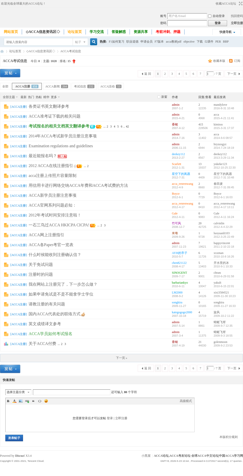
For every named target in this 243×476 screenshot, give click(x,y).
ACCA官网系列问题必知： (52, 205)
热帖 (39, 97)
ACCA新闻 (56, 86)
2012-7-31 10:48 (224, 177)
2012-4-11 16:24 (224, 216)
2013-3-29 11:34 (224, 157)
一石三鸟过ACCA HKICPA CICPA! (59, 225)
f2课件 (209, 41)
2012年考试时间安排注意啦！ (55, 215)
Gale (175, 213)
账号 (163, 16)
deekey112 (178, 154)
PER (218, 41)
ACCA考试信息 (70, 51)
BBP (226, 41)
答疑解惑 (119, 32)
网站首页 (11, 32)
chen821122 (179, 263)
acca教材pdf (173, 41)
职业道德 (132, 41)
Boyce (176, 193)
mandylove (220, 104)
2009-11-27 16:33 (225, 305)
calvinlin (219, 223)
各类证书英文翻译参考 (49, 106)
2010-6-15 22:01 (224, 286)
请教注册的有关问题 (47, 304)
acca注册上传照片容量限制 (52, 175)
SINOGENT (179, 272)
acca (216, 114)
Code (39, 401)
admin (175, 104)
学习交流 (97, 32)
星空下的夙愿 (181, 174)
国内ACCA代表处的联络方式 (54, 314)
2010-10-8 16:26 (224, 256)
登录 (110, 418)
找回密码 (237, 16)
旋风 (217, 312)
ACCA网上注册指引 (46, 235)
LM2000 (177, 292)
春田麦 (218, 184)
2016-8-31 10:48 (224, 108)
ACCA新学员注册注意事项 (52, 195)
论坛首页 (75, 32)
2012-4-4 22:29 (223, 226)
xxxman (219, 253)
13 (199, 164)
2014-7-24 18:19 (224, 147)
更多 (54, 97)
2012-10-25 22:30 (225, 167)
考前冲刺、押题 (168, 32)
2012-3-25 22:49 (224, 236)
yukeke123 (220, 164)
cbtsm (217, 272)
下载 (200, 41)
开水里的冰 (221, 263)
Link (27, 401)
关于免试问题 (41, 264)
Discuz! (20, 455)
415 (200, 124)
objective (189, 41)
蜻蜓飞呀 (220, 322)
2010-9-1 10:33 (223, 266)
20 (199, 223)
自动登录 (216, 16)
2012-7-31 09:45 (224, 187)
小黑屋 (146, 455)
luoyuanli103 (222, 233)
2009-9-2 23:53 (223, 345)
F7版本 (159, 41)
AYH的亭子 (179, 253)
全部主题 (9, 97)
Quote (33, 401)
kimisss (218, 124)
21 (199, 342)
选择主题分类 (16, 392)
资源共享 (141, 32)
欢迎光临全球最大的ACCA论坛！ (23, 3)
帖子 (78, 42)
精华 (46, 97)
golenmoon (220, 342)
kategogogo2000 (182, 312)
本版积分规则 (228, 437)
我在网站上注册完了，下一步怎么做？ (63, 284)
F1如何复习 (116, 41)
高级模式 (186, 401)
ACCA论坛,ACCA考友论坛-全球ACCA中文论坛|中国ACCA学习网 (2, 51)
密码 (163, 23)
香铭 (175, 124)
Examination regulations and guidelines (61, 146)
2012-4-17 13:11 (224, 207)
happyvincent (222, 243)
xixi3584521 (221, 292)
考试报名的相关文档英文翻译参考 (59, 126)
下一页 (231, 74)
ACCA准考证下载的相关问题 (54, 116)
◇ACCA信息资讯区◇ (43, 32)
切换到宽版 (240, 3)
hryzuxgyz (220, 144)
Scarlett (176, 164)
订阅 (237, 61)
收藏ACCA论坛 (226, 3)
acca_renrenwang (182, 184)
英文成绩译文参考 (45, 324)
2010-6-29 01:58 (224, 276)
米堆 (175, 233)
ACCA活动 (111, 86)
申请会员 (146, 41)
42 (127, 126)
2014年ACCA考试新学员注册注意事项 (62, 136)
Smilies (46, 401)
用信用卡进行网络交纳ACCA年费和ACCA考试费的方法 (78, 185)
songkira (177, 302)
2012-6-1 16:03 (223, 197)
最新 (24, 97)
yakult (217, 282)
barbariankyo (180, 282)
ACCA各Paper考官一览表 (51, 245)
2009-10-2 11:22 (224, 315)
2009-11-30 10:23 (225, 296)
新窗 (164, 97)
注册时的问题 (41, 274)
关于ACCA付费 (42, 343)
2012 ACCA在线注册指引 (51, 165)
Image (20, 401)
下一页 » (121, 358)
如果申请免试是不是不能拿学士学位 (61, 294)
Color (14, 401)
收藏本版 (219, 61)
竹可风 (176, 223)
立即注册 (237, 23)
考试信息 (84, 86)
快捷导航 (225, 32)
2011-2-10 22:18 (224, 246)
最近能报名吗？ (43, 156)
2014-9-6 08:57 (223, 137)
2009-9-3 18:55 (223, 335)
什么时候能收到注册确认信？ (55, 254)
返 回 (147, 74)
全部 (5, 86)
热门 (31, 97)
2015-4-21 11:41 (224, 118)
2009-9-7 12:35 (223, 325)
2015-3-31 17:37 (224, 128)
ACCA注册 (26, 86)
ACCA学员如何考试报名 (50, 334)
